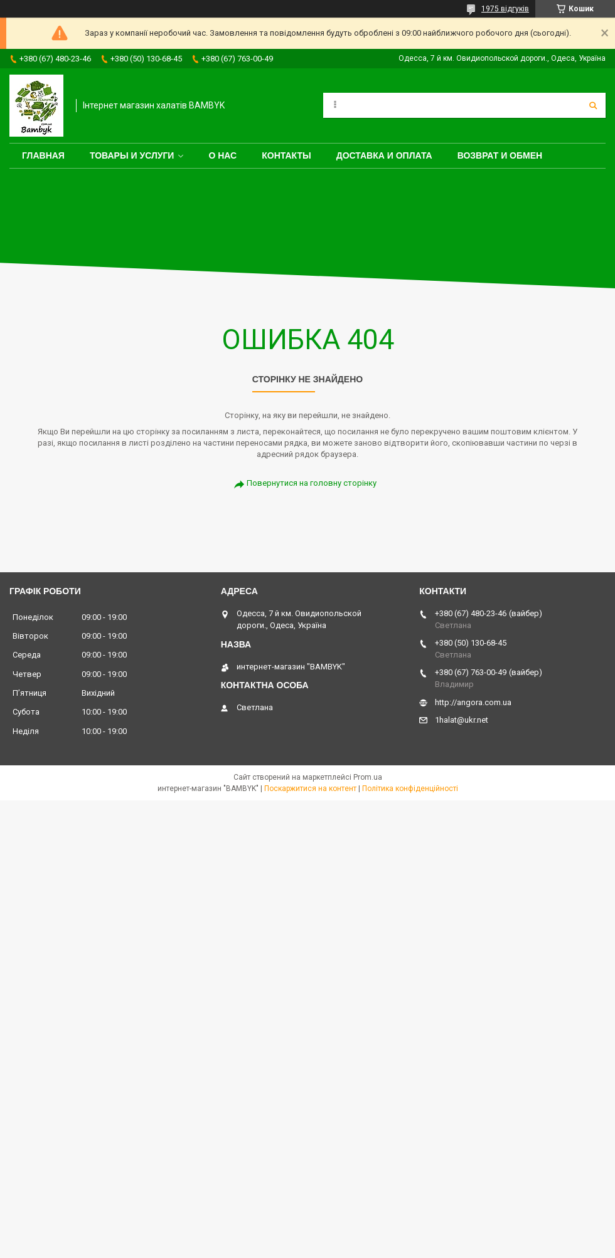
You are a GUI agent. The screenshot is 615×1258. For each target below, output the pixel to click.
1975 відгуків (505, 8)
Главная (43, 155)
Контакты (286, 155)
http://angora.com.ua (473, 702)
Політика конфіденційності (410, 788)
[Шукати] (593, 105)
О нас (222, 155)
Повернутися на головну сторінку (312, 483)
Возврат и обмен (500, 155)
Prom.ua (367, 777)
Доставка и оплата (384, 155)
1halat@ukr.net (461, 720)
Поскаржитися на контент (310, 788)
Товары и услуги (132, 155)
